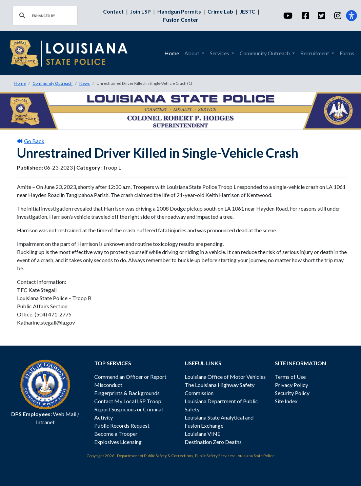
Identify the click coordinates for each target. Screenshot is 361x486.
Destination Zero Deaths (213, 442)
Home (171, 53)
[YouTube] (287, 15)
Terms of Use (290, 376)
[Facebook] (305, 15)
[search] (44, 16)
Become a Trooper (116, 433)
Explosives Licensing (118, 442)
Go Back (30, 141)
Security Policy (292, 393)
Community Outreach (53, 83)
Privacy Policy (291, 385)
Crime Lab (220, 11)
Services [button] (220, 53)
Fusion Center (180, 19)
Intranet (45, 422)
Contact (113, 11)
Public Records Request (121, 425)
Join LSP (140, 11)
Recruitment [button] (315, 53)
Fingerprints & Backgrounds (127, 393)
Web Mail (64, 414)
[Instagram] (337, 15)
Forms (347, 53)
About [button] (192, 53)
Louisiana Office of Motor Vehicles (225, 376)
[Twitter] (321, 15)
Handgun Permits (179, 11)
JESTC (247, 11)
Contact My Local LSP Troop (127, 401)
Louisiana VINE (202, 433)
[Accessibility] (351, 15)
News (84, 83)
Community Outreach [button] (265, 53)
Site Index (286, 401)
